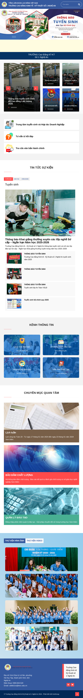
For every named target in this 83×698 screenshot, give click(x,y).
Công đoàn (25, 179)
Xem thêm (9, 439)
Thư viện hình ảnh (14, 541)
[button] (8, 88)
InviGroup (56, 694)
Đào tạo (16, 179)
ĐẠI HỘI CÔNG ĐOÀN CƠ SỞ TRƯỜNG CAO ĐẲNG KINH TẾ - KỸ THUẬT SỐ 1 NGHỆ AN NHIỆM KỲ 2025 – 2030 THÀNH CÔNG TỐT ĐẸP (70, 106)
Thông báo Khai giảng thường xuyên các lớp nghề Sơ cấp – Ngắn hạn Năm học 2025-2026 (38, 241)
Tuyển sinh (8, 179)
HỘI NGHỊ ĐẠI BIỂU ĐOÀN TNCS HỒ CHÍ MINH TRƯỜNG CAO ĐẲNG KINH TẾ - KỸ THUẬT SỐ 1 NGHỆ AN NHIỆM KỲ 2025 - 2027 (51, 106)
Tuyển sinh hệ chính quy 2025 (36, 300)
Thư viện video (34, 541)
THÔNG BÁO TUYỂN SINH (34, 254)
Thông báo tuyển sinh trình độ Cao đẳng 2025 (70, 80)
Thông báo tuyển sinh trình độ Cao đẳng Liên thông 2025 (21, 101)
